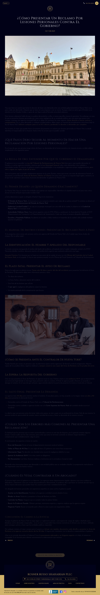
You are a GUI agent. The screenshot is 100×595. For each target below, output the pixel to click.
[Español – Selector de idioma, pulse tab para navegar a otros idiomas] (6, 3)
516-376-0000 (88, 3)
